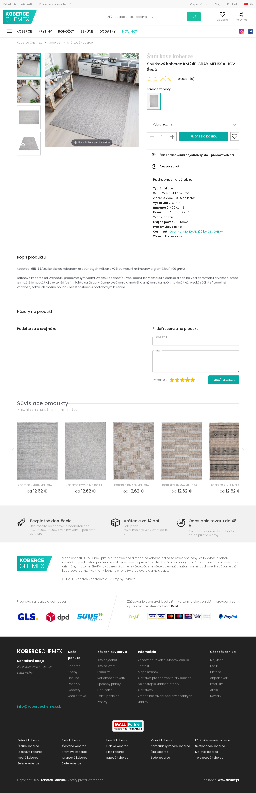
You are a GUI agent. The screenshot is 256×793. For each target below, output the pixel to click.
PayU (175, 606)
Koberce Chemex (20, 17)
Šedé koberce (159, 758)
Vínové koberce (161, 740)
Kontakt (232, 4)
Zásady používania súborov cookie (163, 660)
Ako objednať (169, 166)
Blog (218, 4)
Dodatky (107, 31)
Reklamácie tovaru (111, 678)
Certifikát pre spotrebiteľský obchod (165, 678)
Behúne (86, 31)
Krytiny (45, 31)
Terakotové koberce (209, 758)
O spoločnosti (199, 4)
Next (24, 160)
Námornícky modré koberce (169, 746)
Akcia (214, 690)
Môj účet (196, 19)
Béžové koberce (28, 740)
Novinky (129, 31)
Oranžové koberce (74, 758)
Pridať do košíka (203, 136)
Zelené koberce (28, 763)
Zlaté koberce (71, 763)
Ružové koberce (117, 758)
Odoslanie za (18, 4)
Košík (250, 19)
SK (251, 4)
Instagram (241, 31)
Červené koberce (73, 746)
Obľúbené (215, 19)
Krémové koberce (73, 752)
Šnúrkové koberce (80, 42)
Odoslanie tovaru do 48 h (212, 523)
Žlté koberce (159, 752)
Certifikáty (145, 690)
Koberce (24, 31)
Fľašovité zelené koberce (212, 740)
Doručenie (105, 690)
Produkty (216, 684)
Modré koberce (27, 758)
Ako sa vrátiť (106, 666)
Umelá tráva (77, 696)
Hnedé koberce (116, 740)
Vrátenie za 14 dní (141, 521)
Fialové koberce (117, 746)
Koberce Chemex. (53, 780)
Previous (33, 160)
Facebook (250, 31)
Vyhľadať (175, 16)
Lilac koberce (115, 752)
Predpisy (103, 672)
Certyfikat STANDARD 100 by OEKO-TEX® (196, 232)
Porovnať (233, 19)
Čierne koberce (27, 746)
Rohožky (66, 31)
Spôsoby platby (109, 684)
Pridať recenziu (224, 380)
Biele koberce (70, 740)
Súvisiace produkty (42, 403)
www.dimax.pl (228, 780)
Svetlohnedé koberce (209, 746)
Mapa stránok (148, 672)
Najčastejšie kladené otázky (158, 684)
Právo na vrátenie (55, 4)
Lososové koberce (29, 752)
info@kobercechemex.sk (39, 706)
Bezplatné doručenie (52, 521)
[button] (193, 124)
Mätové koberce (206, 752)
